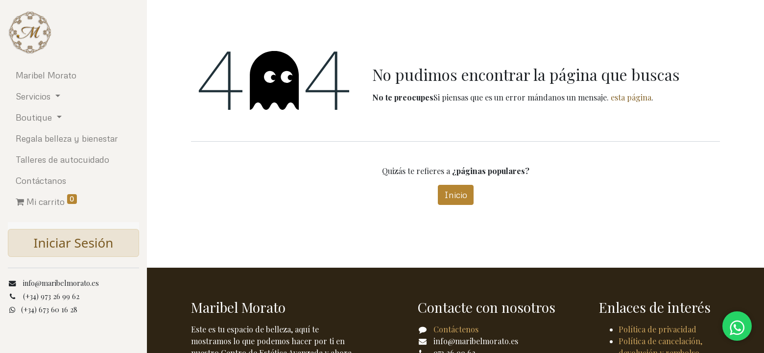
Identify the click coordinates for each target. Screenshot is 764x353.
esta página (631, 97)
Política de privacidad (657, 329)
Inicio (455, 194)
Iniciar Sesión (74, 243)
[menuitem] (73, 75)
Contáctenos (455, 329)
